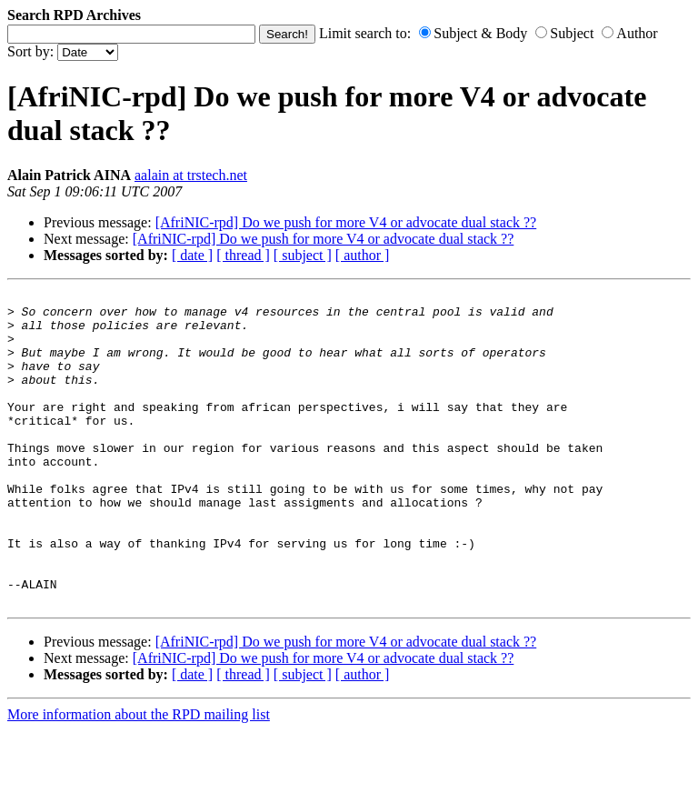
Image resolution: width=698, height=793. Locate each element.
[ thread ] (243, 255)
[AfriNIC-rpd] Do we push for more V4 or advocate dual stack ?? (346, 222)
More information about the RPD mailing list (138, 777)
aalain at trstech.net (191, 175)
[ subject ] (303, 255)
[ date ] (192, 255)
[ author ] (362, 255)
